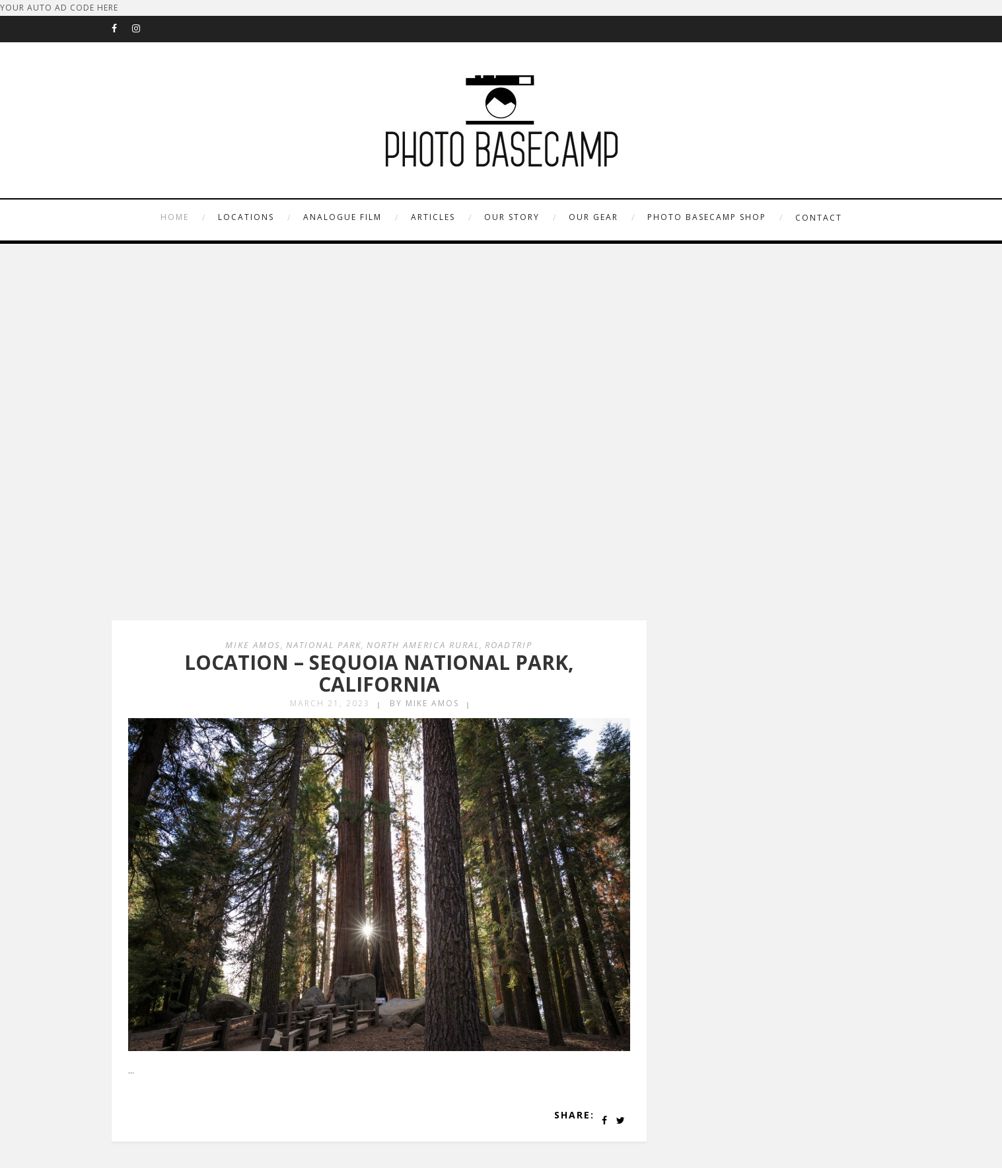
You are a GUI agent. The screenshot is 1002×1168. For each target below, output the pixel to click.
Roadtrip (508, 645)
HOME (175, 217)
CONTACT (818, 217)
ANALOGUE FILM (342, 217)
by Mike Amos (424, 703)
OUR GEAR (593, 217)
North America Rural (423, 645)
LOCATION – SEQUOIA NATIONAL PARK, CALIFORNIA (379, 673)
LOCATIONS (246, 217)
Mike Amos (253, 645)
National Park (323, 645)
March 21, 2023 (330, 703)
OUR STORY (512, 217)
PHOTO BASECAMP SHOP (706, 217)
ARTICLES (433, 217)
